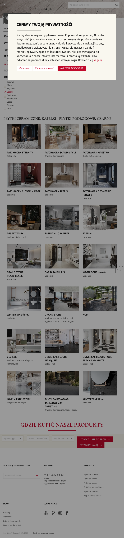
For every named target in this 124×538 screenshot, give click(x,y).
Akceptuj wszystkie (71, 68)
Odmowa (24, 68)
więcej (98, 60)
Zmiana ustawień (44, 68)
